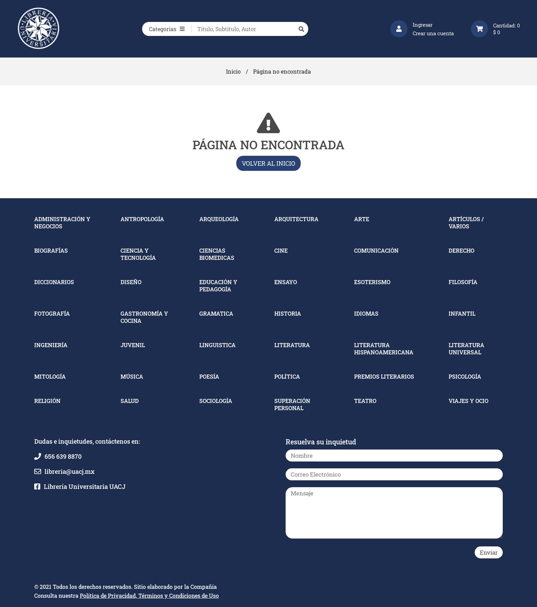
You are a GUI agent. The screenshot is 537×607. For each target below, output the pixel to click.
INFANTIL (462, 313)
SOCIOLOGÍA (215, 400)
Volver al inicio (268, 163)
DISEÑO (131, 282)
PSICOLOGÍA (465, 376)
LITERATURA (292, 345)
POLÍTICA (287, 376)
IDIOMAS (366, 313)
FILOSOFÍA (463, 282)
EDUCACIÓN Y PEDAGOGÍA (218, 285)
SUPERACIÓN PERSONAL (292, 404)
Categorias (167, 29)
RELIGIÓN (47, 400)
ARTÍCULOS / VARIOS (466, 222)
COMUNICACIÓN (376, 250)
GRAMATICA (216, 313)
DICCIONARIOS (54, 282)
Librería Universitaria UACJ (84, 486)
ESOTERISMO (372, 282)
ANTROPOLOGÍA (142, 219)
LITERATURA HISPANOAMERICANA (383, 348)
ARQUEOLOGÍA (219, 219)
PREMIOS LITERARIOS (384, 376)
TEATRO (365, 400)
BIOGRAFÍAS (51, 250)
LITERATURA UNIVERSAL (466, 348)
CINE (281, 250)
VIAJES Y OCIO (468, 400)
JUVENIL (133, 345)
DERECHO (461, 250)
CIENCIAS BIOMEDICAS (216, 254)
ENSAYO (285, 282)
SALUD (130, 400)
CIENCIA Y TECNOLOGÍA (138, 254)
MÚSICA (132, 376)
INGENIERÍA (50, 345)
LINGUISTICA (217, 345)
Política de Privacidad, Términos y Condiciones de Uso (149, 595)
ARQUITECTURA (296, 219)
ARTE (361, 219)
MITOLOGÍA (50, 376)
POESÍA (209, 376)
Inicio (233, 71)
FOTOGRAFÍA (52, 313)
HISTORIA (287, 313)
